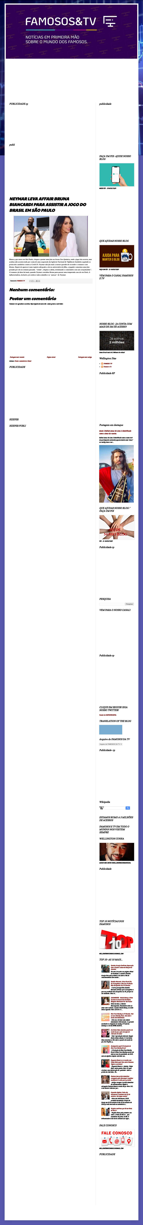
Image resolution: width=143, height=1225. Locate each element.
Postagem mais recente (17, 357)
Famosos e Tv (107, 367)
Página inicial (51, 357)
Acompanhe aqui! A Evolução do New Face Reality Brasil (121, 1047)
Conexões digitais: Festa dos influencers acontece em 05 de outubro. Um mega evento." (120, 1094)
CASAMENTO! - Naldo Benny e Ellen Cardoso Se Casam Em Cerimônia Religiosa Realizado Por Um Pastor (122, 1000)
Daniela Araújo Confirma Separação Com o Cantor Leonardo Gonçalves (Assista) (122, 967)
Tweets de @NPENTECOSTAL (107, 715)
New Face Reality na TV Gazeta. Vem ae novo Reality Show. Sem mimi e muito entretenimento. (122, 1016)
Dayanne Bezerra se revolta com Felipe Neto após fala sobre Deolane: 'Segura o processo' (122, 1062)
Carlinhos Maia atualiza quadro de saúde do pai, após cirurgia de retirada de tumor (122, 1032)
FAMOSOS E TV (108, 364)
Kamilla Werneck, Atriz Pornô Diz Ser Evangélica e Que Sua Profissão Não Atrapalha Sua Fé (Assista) (121, 984)
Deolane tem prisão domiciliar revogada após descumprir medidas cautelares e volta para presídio (122, 1078)
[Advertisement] (50, 124)
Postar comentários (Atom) (23, 361)
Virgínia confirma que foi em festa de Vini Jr (121, 1110)
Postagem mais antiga (85, 357)
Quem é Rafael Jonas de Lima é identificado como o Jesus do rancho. (115, 432)
